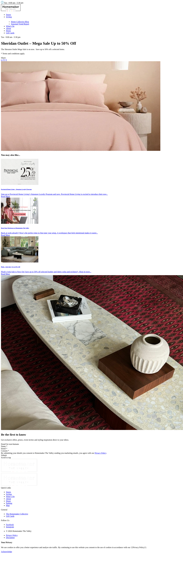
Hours (8, 31)
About (8, 28)
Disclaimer (10, 538)
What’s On (10, 496)
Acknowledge (6, 552)
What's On (10, 26)
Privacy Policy (100, 453)
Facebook (10, 525)
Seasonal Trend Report (20, 24)
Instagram (10, 527)
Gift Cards (10, 33)
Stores (8, 15)
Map (8, 505)
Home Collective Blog (20, 22)
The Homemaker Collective (17, 514)
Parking (9, 503)
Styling (9, 17)
